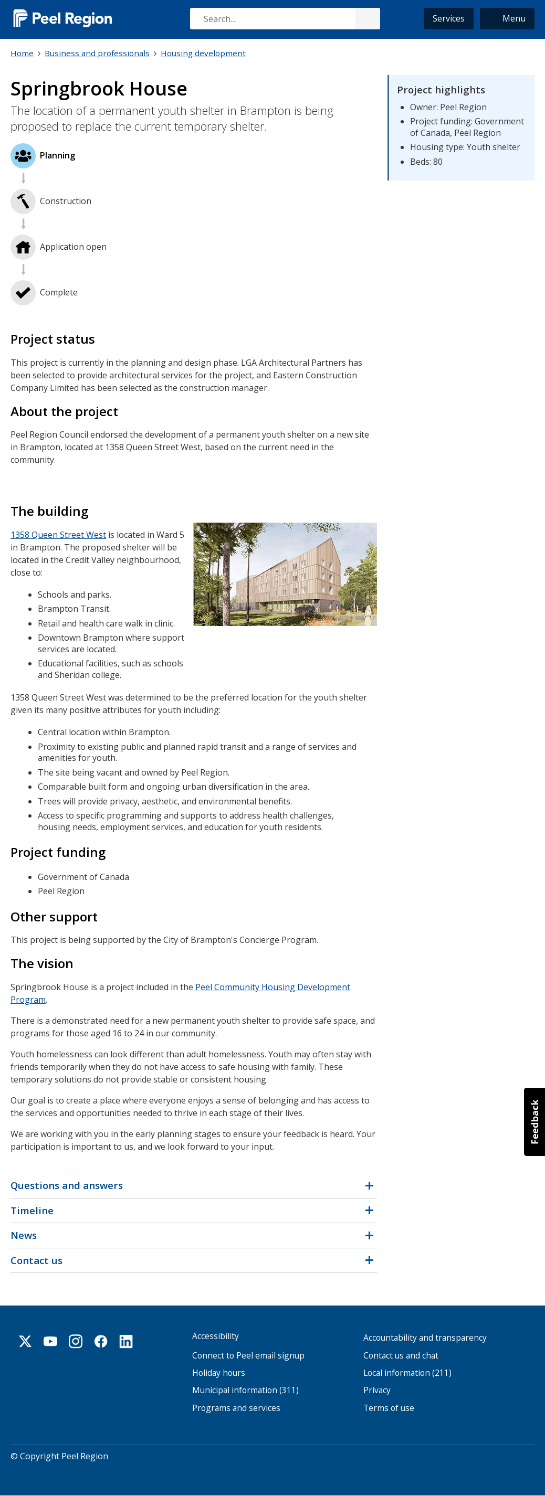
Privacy (377, 1390)
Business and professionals (97, 53)
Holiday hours (218, 1372)
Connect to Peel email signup (248, 1355)
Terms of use (388, 1408)
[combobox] (284, 18)
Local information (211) (407, 1372)
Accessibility (215, 1336)
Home (22, 53)
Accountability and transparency (425, 1337)
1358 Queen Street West (58, 534)
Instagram (75, 1341)
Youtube (50, 1341)
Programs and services (236, 1408)
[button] (507, 18)
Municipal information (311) (245, 1390)
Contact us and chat (400, 1355)
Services (449, 18)
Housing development (203, 53)
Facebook (100, 1341)
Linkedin (126, 1341)
